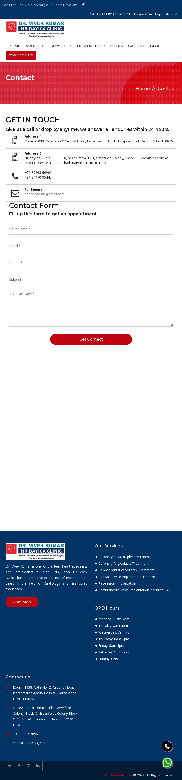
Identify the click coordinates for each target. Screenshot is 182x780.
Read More (22, 602)
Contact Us (20, 55)
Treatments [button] (90, 45)
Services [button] (61, 45)
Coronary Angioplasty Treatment (122, 563)
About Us (36, 45)
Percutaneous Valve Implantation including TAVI (133, 590)
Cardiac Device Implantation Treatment (127, 576)
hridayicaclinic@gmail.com (33, 743)
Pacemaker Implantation (115, 583)
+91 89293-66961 (116, 14)
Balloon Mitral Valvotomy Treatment (125, 570)
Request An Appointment (155, 14)
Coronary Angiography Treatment (122, 556)
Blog (155, 45)
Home (14, 45)
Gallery (136, 45)
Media (116, 45)
